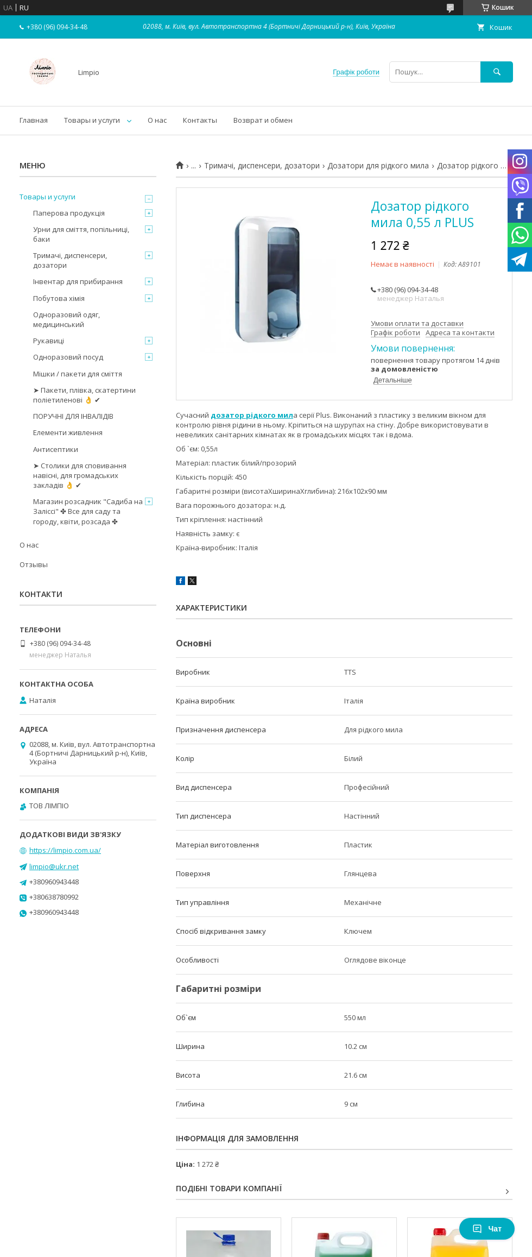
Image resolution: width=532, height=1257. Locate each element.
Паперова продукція (69, 213)
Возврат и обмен (263, 120)
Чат (487, 1229)
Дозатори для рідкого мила (378, 165)
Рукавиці (48, 340)
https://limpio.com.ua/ (65, 850)
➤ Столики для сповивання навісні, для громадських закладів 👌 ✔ (79, 475)
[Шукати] (496, 72)
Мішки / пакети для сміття (77, 374)
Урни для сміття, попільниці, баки (81, 234)
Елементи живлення (68, 432)
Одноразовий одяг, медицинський (66, 319)
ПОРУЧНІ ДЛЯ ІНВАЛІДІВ (73, 416)
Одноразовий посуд (68, 357)
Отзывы (34, 564)
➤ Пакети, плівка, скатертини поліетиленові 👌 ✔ (84, 395)
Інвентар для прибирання (78, 281)
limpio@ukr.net (54, 866)
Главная (34, 120)
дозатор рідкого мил (252, 415)
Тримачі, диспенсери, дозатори (262, 165)
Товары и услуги (92, 120)
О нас (157, 120)
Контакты (200, 120)
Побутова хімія (59, 298)
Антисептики (55, 449)
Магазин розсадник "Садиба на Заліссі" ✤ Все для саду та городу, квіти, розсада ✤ (88, 511)
